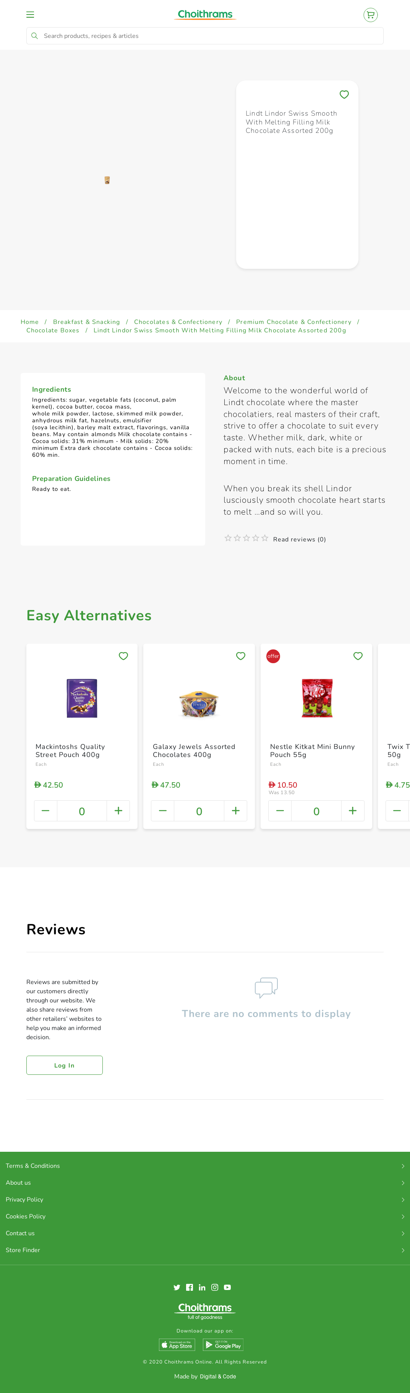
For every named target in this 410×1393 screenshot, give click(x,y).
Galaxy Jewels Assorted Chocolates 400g (194, 751)
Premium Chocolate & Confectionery (294, 322)
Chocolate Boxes (53, 330)
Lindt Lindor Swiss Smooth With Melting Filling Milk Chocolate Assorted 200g (220, 330)
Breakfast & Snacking (86, 322)
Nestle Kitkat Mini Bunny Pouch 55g (312, 751)
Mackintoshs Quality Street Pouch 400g (70, 751)
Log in (64, 1065)
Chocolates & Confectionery (178, 322)
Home (30, 322)
